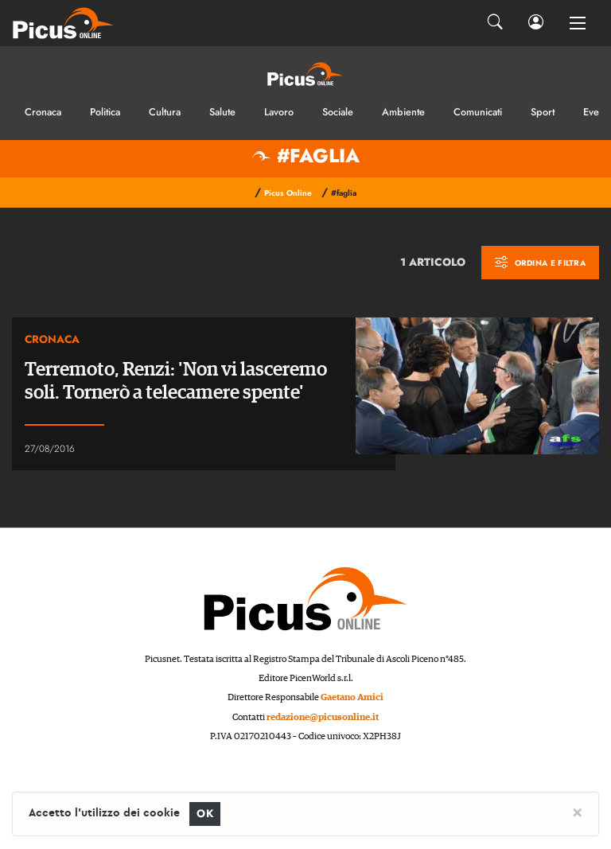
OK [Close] (205, 813)
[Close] (577, 812)
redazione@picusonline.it (323, 717)
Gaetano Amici (352, 697)
